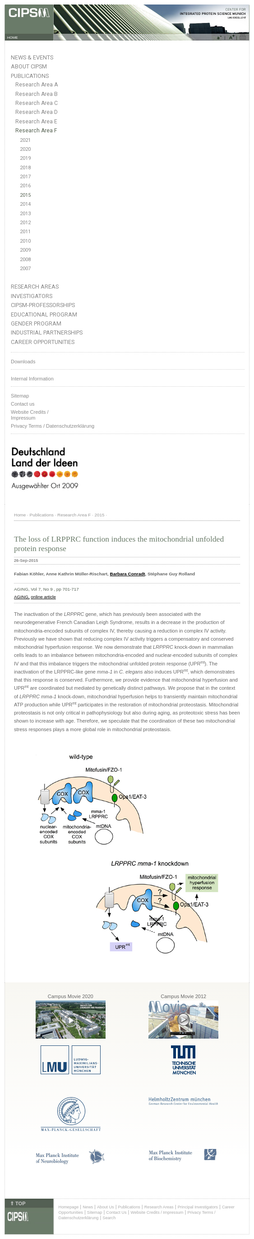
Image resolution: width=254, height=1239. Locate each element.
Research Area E (36, 121)
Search (108, 1218)
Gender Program (36, 323)
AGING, (22, 596)
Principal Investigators (198, 1207)
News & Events (32, 57)
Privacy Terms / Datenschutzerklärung (52, 426)
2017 (25, 177)
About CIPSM (29, 66)
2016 (25, 186)
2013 (25, 214)
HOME (12, 38)
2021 (25, 140)
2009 (25, 250)
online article (43, 596)
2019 (25, 158)
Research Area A (36, 84)
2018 (25, 168)
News (88, 1207)
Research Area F (36, 130)
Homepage (69, 1207)
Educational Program (44, 314)
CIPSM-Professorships (43, 305)
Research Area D (36, 112)
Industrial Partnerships (47, 332)
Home (20, 514)
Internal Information (32, 378)
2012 (25, 223)
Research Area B (36, 94)
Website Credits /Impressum (30, 415)
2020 (25, 149)
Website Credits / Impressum (156, 1212)
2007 (25, 268)
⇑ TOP (17, 1203)
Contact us (23, 404)
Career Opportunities (42, 342)
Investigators (31, 296)
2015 (25, 195)
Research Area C (36, 103)
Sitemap (20, 395)
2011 (25, 232)
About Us (105, 1207)
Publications (30, 75)
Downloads (23, 361)
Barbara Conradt (127, 573)
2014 (25, 204)
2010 (25, 241)
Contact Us (116, 1212)
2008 (25, 259)
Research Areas (35, 286)
